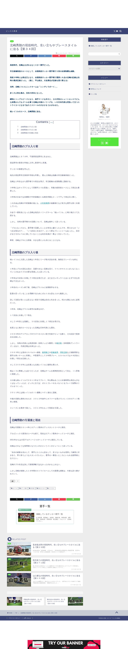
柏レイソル (14, 488)
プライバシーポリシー (98, 84)
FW (12, 41)
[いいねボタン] (12, 481)
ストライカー (51, 488)
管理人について (96, 89)
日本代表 (32, 488)
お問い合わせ (27, 618)
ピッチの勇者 (11, 31)
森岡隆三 (45, 352)
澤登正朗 (63, 352)
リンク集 (94, 94)
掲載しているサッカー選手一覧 (101, 46)
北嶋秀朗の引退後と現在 (29, 133)
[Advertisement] (64, 14)
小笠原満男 (44, 203)
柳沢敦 (59, 343)
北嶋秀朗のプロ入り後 (29, 130)
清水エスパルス (41, 488)
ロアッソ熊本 (23, 488)
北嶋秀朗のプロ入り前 (29, 127)
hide (51, 122)
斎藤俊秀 (54, 352)
